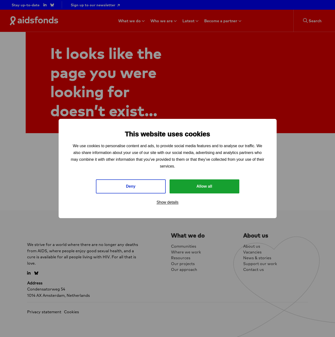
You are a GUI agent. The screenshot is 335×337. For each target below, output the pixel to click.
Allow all (204, 186)
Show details (167, 202)
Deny (130, 186)
